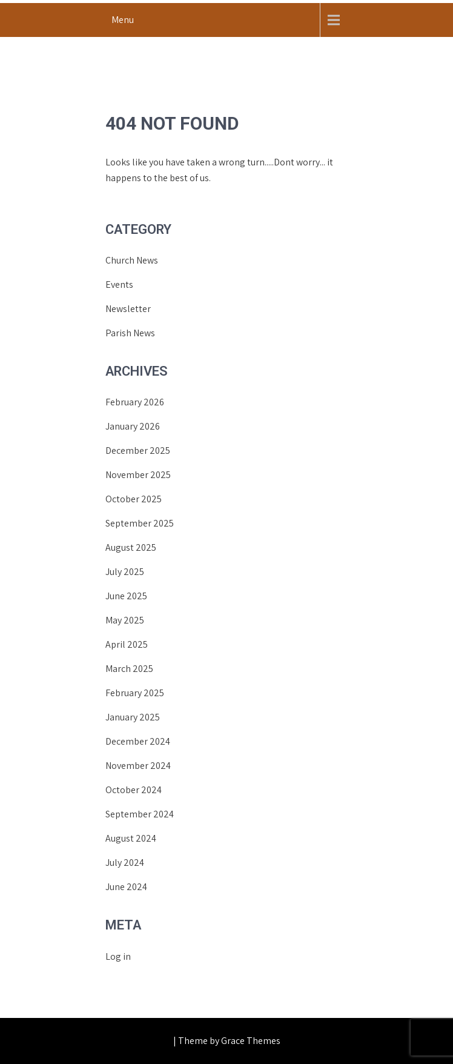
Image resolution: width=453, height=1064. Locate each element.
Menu (122, 19)
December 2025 (137, 450)
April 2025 (126, 644)
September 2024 (139, 814)
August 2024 (130, 838)
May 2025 (124, 620)
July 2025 (124, 571)
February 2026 (134, 402)
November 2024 (138, 765)
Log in (118, 956)
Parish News (130, 333)
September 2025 (139, 523)
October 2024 (133, 789)
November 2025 (138, 474)
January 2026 (132, 426)
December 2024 (137, 741)
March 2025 (129, 668)
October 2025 (133, 499)
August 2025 (130, 547)
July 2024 (124, 862)
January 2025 (132, 717)
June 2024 (126, 886)
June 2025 (126, 596)
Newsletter (128, 308)
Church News (131, 260)
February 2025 (134, 693)
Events (119, 284)
